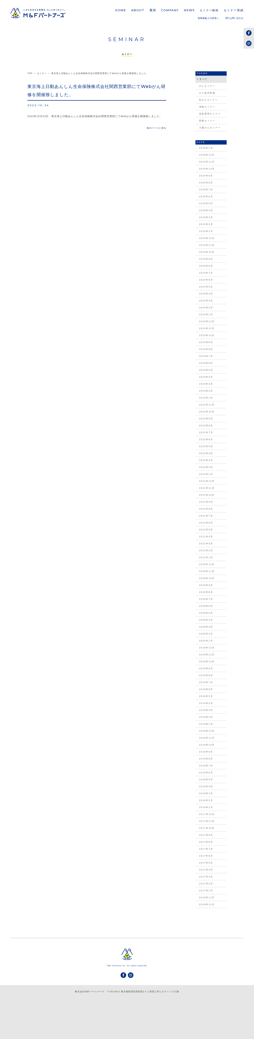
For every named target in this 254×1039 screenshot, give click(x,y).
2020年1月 (206, 640)
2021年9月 (206, 502)
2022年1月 (206, 474)
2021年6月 (206, 522)
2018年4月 (206, 786)
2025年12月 (207, 155)
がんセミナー (207, 86)
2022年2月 (206, 467)
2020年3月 (206, 627)
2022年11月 (207, 404)
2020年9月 (206, 585)
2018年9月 (206, 751)
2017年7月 (206, 849)
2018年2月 (206, 800)
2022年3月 (206, 460)
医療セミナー (207, 120)
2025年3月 (206, 217)
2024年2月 (206, 307)
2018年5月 (206, 779)
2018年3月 (206, 793)
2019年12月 (207, 647)
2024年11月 (207, 245)
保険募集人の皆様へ (208, 18)
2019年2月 (206, 717)
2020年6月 (206, 606)
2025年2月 (206, 224)
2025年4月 (206, 210)
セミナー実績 (234, 10)
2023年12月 (207, 321)
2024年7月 (206, 273)
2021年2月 (206, 550)
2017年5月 (206, 862)
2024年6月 (206, 279)
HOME (120, 10)
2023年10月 (207, 335)
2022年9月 (206, 418)
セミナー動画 (209, 10)
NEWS (189, 10)
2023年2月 (206, 391)
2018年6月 (206, 772)
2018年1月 (206, 807)
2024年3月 (206, 300)
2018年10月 (207, 745)
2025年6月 (206, 196)
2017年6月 (206, 856)
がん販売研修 (207, 93)
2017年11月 (207, 821)
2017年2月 (206, 883)
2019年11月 (207, 654)
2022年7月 (206, 432)
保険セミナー (207, 106)
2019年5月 (206, 696)
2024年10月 (207, 252)
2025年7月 (206, 189)
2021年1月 (206, 557)
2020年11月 (207, 571)
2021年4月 (206, 536)
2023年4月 (206, 377)
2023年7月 (206, 356)
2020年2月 (206, 633)
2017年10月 (207, 828)
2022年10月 (207, 411)
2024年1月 (206, 314)
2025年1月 (206, 231)
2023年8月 (206, 349)
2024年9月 (206, 259)
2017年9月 (206, 835)
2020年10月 (207, 578)
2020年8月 (206, 592)
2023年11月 (207, 328)
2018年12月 (207, 731)
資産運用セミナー (210, 113)
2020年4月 (206, 620)
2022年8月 (206, 425)
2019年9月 (206, 668)
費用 (153, 10)
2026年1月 (206, 148)
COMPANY (170, 10)
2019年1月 (206, 724)
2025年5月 (206, 203)
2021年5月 (206, 529)
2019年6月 (206, 689)
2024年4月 (206, 293)
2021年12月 (207, 481)
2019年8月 (206, 675)
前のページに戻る (156, 127)
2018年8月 (206, 758)
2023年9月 (206, 342)
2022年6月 (206, 439)
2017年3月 (206, 876)
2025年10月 (207, 168)
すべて (203, 79)
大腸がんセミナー (210, 127)
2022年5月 (206, 446)
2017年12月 (207, 814)
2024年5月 (206, 286)
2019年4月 (206, 703)
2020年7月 (206, 599)
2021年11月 (207, 488)
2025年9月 (206, 175)
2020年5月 (206, 613)
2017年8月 (206, 842)
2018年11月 (207, 738)
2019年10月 (207, 661)
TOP (29, 73)
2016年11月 (207, 904)
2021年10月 (207, 495)
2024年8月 (206, 266)
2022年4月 (206, 453)
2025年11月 (207, 162)
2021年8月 (206, 509)
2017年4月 (206, 869)
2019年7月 (206, 682)
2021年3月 (206, 543)
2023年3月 (206, 384)
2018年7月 (206, 765)
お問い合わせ (234, 18)
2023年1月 (206, 397)
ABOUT (137, 10)
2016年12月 (207, 897)
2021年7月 (206, 515)
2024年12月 (207, 238)
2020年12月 (207, 564)
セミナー (42, 73)
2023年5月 (206, 370)
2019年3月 (206, 710)
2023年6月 (206, 363)
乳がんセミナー (208, 100)
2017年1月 (206, 890)
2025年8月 (206, 182)
